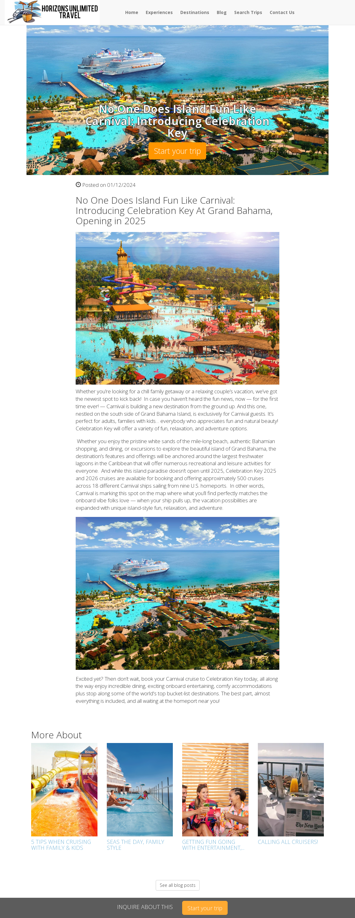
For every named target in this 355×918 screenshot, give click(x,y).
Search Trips (248, 12)
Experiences (159, 12)
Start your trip (177, 150)
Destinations (194, 12)
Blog (222, 12)
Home (131, 12)
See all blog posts (178, 885)
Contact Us (282, 12)
